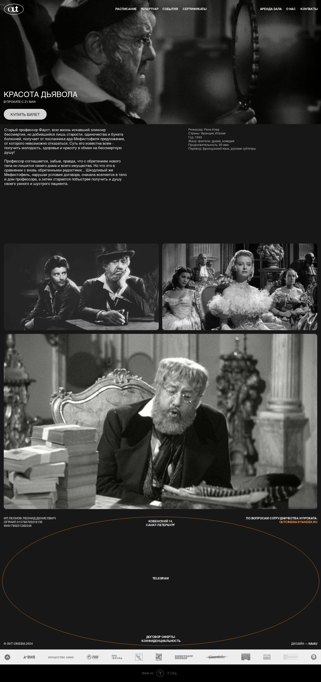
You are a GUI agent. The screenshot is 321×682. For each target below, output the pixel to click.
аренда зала (271, 9)
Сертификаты (195, 9)
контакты (308, 9)
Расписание (126, 9)
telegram (160, 578)
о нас (291, 9)
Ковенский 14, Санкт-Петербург (160, 523)
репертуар (149, 9)
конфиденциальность (160, 641)
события (170, 9)
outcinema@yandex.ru (298, 522)
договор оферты (160, 637)
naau (304, 643)
